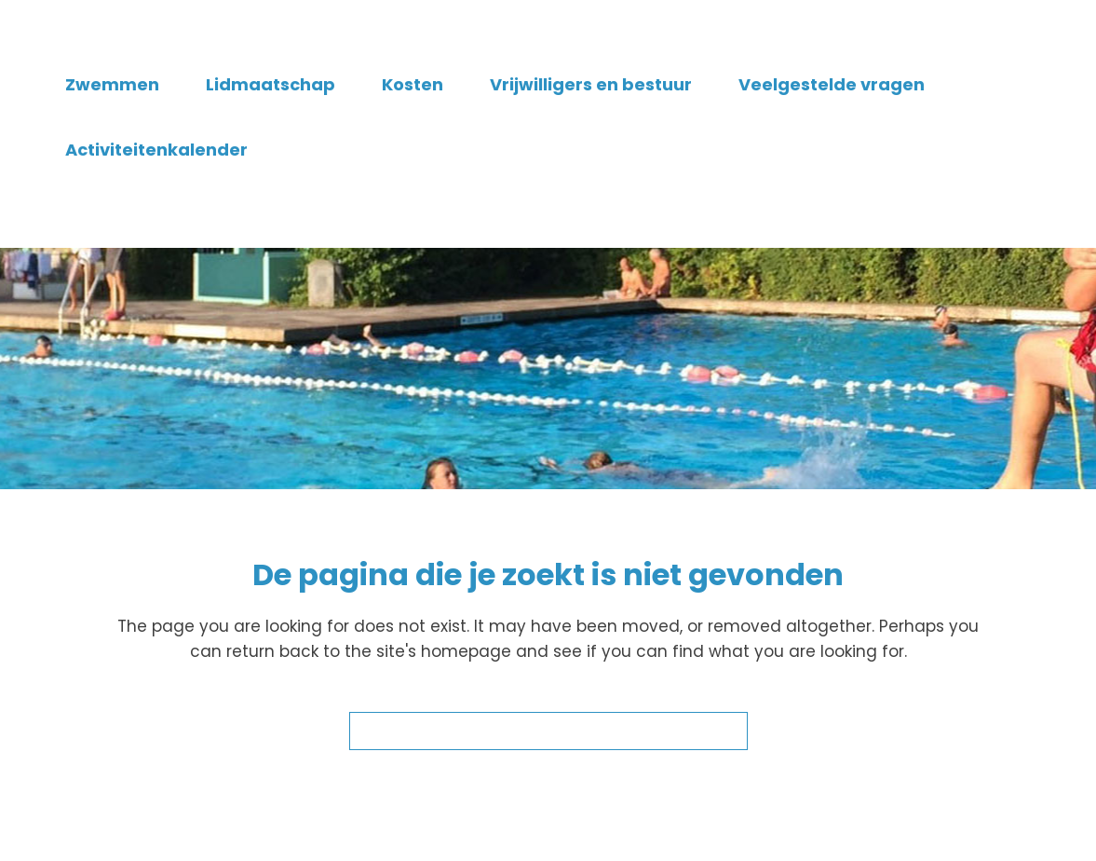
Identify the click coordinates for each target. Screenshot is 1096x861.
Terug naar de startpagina (548, 731)
